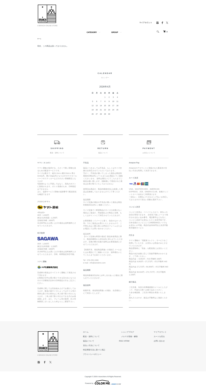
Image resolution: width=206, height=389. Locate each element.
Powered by (103, 382)
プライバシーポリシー (103, 355)
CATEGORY (92, 32)
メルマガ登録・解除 (135, 337)
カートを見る (161, 337)
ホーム (39, 39)
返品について (99, 341)
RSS (129, 341)
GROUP (114, 32)
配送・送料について (102, 337)
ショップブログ (133, 332)
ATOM (135, 341)
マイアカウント (145, 22)
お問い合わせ (161, 341)
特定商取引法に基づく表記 (105, 350)
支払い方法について (102, 346)
